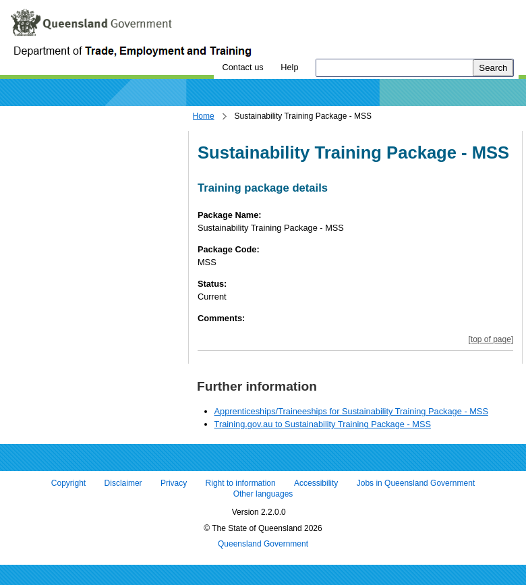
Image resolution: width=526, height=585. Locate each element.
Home (203, 116)
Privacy (173, 484)
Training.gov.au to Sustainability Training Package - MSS (323, 424)
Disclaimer (123, 484)
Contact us (242, 67)
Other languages (263, 494)
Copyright (68, 484)
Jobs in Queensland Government (416, 484)
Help (289, 67)
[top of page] (490, 339)
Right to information (241, 484)
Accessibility (316, 484)
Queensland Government (263, 544)
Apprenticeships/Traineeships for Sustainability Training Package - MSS (351, 411)
